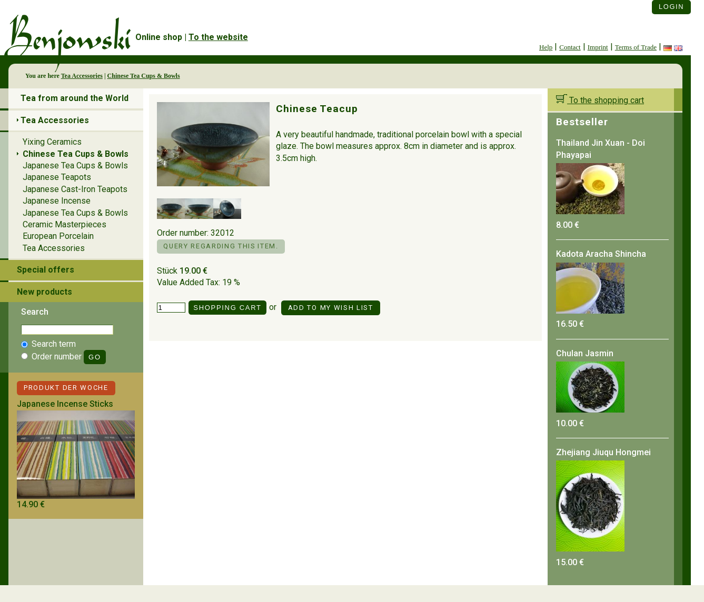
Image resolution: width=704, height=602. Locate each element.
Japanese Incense (57, 201)
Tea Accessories (82, 75)
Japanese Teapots (57, 177)
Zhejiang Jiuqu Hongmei (603, 452)
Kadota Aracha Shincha (601, 254)
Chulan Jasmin (584, 353)
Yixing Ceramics (52, 142)
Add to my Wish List (330, 308)
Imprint (598, 47)
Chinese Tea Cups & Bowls (143, 75)
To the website (218, 37)
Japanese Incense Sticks (65, 404)
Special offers (45, 270)
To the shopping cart (600, 100)
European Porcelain (58, 236)
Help (545, 47)
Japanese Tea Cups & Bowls (75, 165)
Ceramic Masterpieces (64, 224)
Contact (569, 47)
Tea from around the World (74, 98)
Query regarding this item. (220, 246)
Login (671, 7)
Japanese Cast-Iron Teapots (75, 189)
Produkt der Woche (66, 388)
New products (44, 292)
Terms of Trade (636, 47)
